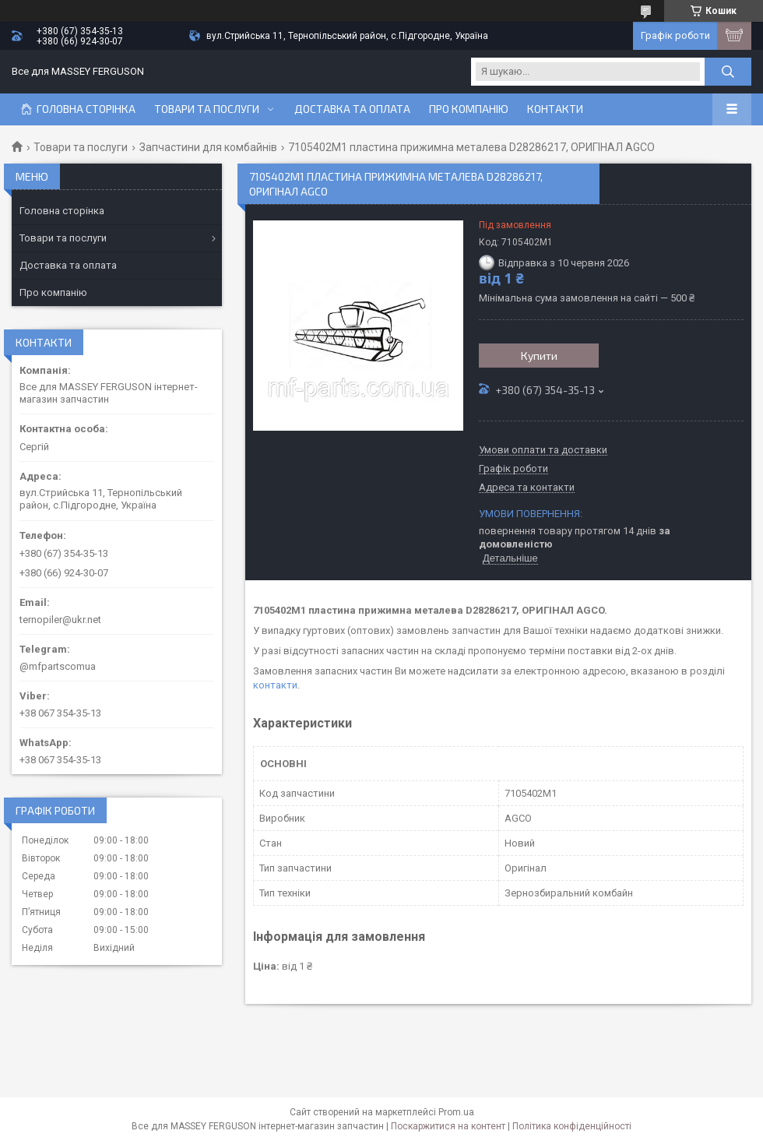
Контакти (555, 109)
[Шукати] (728, 72)
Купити (539, 355)
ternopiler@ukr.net (60, 619)
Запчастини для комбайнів (208, 147)
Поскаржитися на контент (448, 1126)
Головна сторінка (86, 109)
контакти (275, 685)
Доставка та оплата (352, 109)
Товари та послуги (206, 109)
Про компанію (468, 109)
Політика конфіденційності (571, 1126)
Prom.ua (456, 1112)
